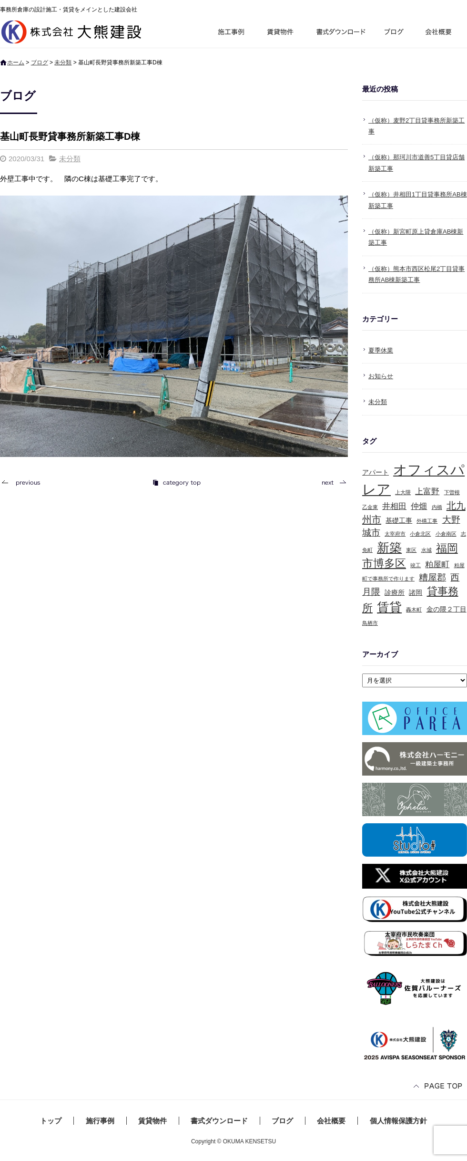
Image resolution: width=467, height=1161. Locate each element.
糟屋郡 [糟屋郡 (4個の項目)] (432, 577)
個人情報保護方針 (398, 1121)
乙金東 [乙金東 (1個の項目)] (370, 507)
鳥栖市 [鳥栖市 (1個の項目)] (370, 623)
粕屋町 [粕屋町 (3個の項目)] (437, 564)
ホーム (15, 62)
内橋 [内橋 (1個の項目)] (437, 507)
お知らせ (380, 376)
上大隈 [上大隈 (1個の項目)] (403, 492)
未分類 (62, 62)
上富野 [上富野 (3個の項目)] (427, 491)
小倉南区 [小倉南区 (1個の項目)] (446, 534)
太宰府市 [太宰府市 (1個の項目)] (395, 534)
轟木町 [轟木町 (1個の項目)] (414, 609)
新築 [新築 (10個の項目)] (389, 547)
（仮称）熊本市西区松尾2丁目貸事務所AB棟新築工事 (416, 274)
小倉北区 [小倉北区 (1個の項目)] (420, 534)
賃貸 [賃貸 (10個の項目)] (389, 607)
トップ (50, 1121)
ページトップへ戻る (438, 1087)
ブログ (395, 33)
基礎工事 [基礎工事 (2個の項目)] (399, 520)
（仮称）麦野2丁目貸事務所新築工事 (416, 126)
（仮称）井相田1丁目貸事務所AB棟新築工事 (417, 200)
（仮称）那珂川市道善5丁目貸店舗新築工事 (416, 163)
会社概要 (442, 33)
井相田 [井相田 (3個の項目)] (394, 506)
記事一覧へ (176, 482)
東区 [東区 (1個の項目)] (411, 550)
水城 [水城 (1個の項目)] (426, 550)
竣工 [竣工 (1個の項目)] (415, 565)
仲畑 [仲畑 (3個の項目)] (419, 506)
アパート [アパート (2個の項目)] (375, 472)
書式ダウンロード (339, 33)
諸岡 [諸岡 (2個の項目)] (415, 592)
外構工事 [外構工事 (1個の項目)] (426, 521)
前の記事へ (24, 482)
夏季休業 (380, 350)
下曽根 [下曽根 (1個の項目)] (452, 492)
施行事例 (230, 33)
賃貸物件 (280, 33)
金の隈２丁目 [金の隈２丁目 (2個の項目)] (446, 609)
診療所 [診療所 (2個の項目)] (395, 592)
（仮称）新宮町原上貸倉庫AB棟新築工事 (415, 237)
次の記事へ (331, 482)
